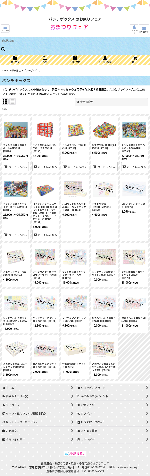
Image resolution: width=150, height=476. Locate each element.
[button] (5, 28)
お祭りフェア (101, 463)
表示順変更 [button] (85, 101)
